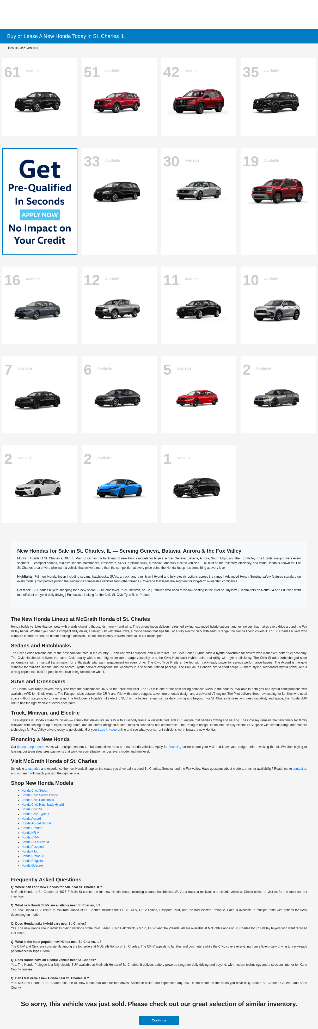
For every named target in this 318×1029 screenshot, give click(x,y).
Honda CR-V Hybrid (35, 842)
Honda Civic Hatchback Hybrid (42, 804)
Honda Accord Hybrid (36, 823)
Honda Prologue (32, 856)
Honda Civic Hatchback (37, 800)
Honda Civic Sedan (34, 790)
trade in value (107, 729)
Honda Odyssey (32, 865)
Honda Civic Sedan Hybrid (39, 795)
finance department (30, 747)
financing (175, 747)
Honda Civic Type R (35, 814)
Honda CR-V (30, 837)
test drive (33, 769)
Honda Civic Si (31, 809)
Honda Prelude (31, 828)
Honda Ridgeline (33, 861)
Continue (159, 1020)
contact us (300, 769)
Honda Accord (31, 818)
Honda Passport (32, 847)
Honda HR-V (30, 833)
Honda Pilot (29, 851)
